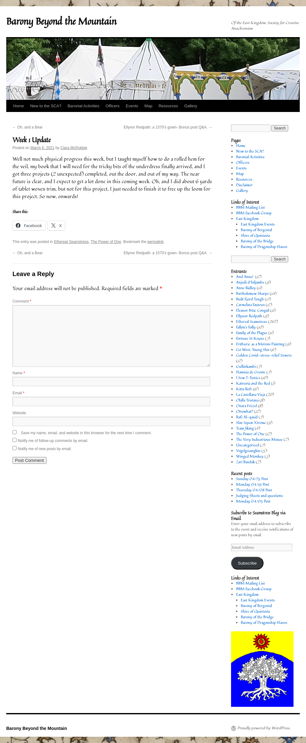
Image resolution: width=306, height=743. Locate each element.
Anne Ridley (246, 288)
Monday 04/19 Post (252, 484)
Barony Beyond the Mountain (61, 21)
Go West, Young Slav (252, 349)
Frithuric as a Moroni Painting (260, 344)
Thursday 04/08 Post (254, 490)
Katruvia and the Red (253, 383)
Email (18, 393)
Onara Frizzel (246, 406)
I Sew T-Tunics (248, 378)
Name (18, 373)
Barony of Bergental (256, 230)
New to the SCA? (46, 106)
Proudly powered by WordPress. (263, 728)
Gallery (190, 106)
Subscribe (247, 563)
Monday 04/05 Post (253, 501)
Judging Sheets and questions (259, 495)
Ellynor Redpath (249, 316)
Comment (21, 301)
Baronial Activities (83, 106)
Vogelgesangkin (248, 451)
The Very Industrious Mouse (259, 439)
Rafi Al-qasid (247, 417)
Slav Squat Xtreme (251, 422)
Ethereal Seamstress (71, 242)
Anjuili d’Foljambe (250, 282)
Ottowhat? (244, 411)
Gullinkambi (246, 366)
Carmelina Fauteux (250, 305)
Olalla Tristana (247, 400)
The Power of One (106, 242)
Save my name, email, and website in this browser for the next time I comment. (86, 433)
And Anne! (245, 276)
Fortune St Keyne (250, 338)
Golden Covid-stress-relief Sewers (264, 355)
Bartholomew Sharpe (252, 293)
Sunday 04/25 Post (252, 479)
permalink (155, 242)
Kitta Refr (244, 389)
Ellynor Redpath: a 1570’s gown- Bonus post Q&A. (168, 127)
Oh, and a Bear (27, 127)
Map (148, 106)
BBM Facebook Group (254, 213)
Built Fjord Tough (250, 299)
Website (19, 413)
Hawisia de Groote (250, 372)
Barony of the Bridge (257, 241)
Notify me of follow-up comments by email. (53, 441)
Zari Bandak (245, 462)
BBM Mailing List (250, 207)
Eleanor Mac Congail (252, 310)
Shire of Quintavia (255, 235)
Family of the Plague (251, 333)
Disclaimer (244, 185)
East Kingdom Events (258, 224)
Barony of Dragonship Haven (264, 247)
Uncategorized (247, 445)
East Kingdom (247, 218)
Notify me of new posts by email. (45, 449)
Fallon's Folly (246, 327)
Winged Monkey (250, 456)
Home (18, 106)
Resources (168, 106)
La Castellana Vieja (250, 394)
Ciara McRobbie (73, 148)
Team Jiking (245, 428)
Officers (113, 106)
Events (132, 106)
